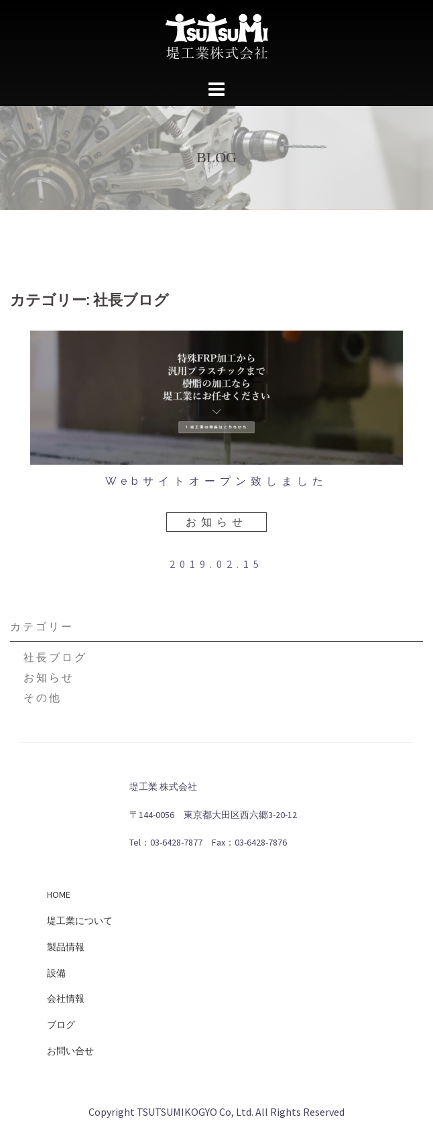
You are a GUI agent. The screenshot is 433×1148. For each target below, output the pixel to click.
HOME (58, 894)
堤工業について (80, 921)
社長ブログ (55, 657)
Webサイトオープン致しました (216, 481)
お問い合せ (70, 1051)
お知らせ (216, 521)
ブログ (61, 1025)
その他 (42, 697)
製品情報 (65, 947)
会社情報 (65, 998)
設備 (56, 973)
